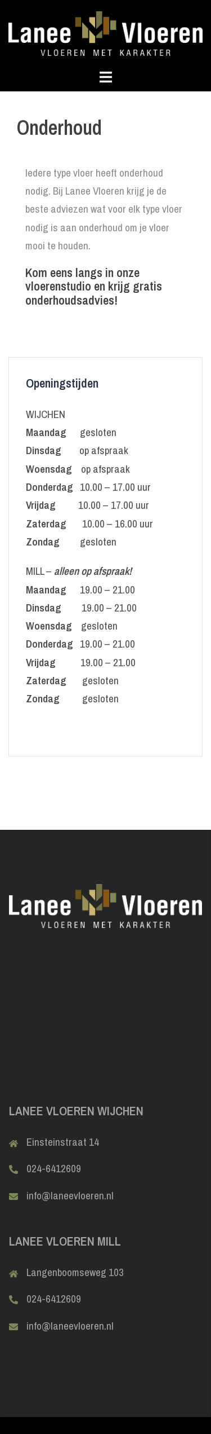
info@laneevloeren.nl (70, 1195)
